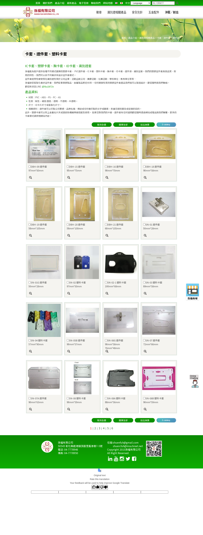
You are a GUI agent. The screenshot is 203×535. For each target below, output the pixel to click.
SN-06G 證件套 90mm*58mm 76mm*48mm (114, 344)
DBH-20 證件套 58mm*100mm (76, 226)
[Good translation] (96, 487)
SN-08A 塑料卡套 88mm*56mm (115, 400)
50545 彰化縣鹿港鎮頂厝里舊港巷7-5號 (80, 446)
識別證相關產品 (116, 12)
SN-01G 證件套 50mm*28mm (38, 284)
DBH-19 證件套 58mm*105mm (38, 226)
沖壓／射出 (171, 12)
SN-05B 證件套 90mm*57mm (76, 342)
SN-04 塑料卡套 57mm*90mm (38, 342)
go (177, 3)
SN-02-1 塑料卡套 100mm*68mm (115, 284)
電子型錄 (83, 3)
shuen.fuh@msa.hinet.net (128, 446)
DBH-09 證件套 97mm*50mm (38, 168)
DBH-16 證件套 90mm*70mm (114, 168)
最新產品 (71, 3)
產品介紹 (59, 3)
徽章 (99, 12)
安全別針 (137, 12)
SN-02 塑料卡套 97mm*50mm (76, 284)
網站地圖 (108, 3)
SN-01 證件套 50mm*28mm (151, 226)
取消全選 (101, 124)
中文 (127, 3)
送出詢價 (144, 124)
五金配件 (153, 12)
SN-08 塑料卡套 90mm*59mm (76, 400)
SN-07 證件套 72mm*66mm (151, 342)
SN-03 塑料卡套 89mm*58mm (152, 284)
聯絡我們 (96, 3)
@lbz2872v (48, 86)
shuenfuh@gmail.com (126, 442)
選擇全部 (123, 124)
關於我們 (47, 3)
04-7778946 (71, 449)
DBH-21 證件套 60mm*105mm (114, 226)
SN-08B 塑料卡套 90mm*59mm (153, 400)
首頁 (38, 3)
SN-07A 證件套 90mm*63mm (38, 400)
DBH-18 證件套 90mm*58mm (152, 168)
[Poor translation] (104, 487)
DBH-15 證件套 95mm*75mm (76, 168)
